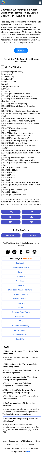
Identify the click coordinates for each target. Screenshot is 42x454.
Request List (13, 441)
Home (4, 441)
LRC (31, 217)
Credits (16, 444)
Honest (20, 303)
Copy (11, 212)
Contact (32, 444)
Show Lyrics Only (13, 66)
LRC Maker (31, 235)
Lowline (19, 307)
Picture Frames (19, 299)
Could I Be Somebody (20, 325)
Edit (31, 212)
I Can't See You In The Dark (20, 290)
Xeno (20, 272)
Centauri (20, 263)
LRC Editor (10, 235)
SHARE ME (21, 50)
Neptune (20, 281)
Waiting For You (20, 267)
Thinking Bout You (20, 312)
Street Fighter (20, 294)
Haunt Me (20, 339)
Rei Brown (27, 258)
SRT (10, 222)
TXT (31, 222)
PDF (10, 217)
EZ (20, 321)
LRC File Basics (26, 441)
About (24, 444)
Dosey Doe (19, 316)
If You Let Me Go (20, 334)
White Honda (20, 330)
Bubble (20, 276)
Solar (20, 285)
